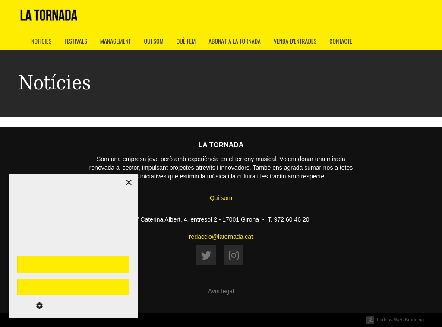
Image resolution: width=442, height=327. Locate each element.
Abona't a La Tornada (234, 40)
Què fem (186, 40)
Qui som (153, 40)
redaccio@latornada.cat (221, 236)
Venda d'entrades (295, 40)
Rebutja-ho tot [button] (73, 287)
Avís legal (221, 291)
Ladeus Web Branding (400, 319)
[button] (73, 305)
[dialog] (73, 246)
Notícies (41, 40)
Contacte (340, 40)
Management (115, 40)
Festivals (75, 40)
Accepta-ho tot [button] (73, 264)
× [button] (128, 183)
